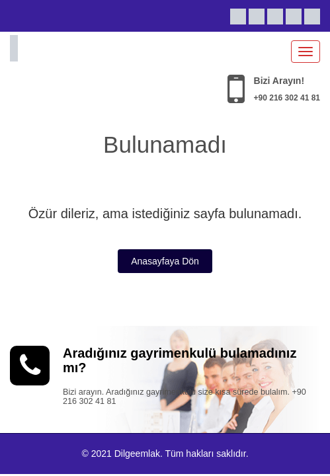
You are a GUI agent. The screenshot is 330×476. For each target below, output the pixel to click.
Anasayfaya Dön (165, 261)
